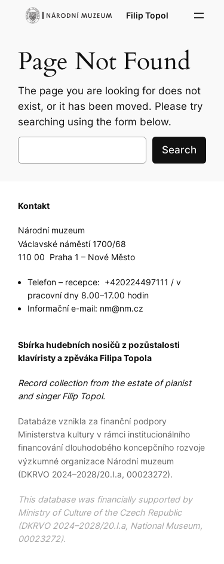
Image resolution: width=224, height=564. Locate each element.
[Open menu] (199, 15)
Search (179, 150)
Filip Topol (147, 15)
